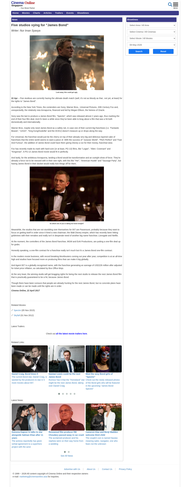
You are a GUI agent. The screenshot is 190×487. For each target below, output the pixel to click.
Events (70, 13)
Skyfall (17, 315)
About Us (91, 469)
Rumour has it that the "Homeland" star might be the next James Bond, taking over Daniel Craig (67, 366)
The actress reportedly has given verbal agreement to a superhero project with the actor (30, 425)
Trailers (59, 13)
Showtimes (83, 13)
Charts (36, 13)
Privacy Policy (125, 469)
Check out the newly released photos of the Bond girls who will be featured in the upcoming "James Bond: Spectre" (104, 367)
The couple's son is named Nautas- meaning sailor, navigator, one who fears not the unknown (104, 424)
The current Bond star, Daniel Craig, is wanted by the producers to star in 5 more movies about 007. (30, 364)
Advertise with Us (72, 469)
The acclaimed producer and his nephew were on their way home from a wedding (67, 424)
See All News (67, 456)
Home (15, 13)
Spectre (17, 310)
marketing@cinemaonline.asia (33, 476)
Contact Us (107, 469)
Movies (26, 13)
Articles (47, 13)
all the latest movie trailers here (71, 333)
